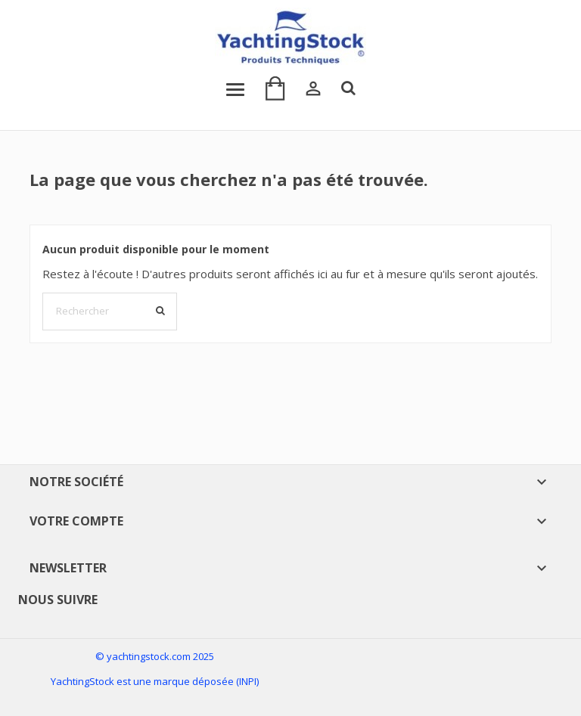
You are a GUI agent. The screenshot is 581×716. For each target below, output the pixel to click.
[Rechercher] (109, 311)
